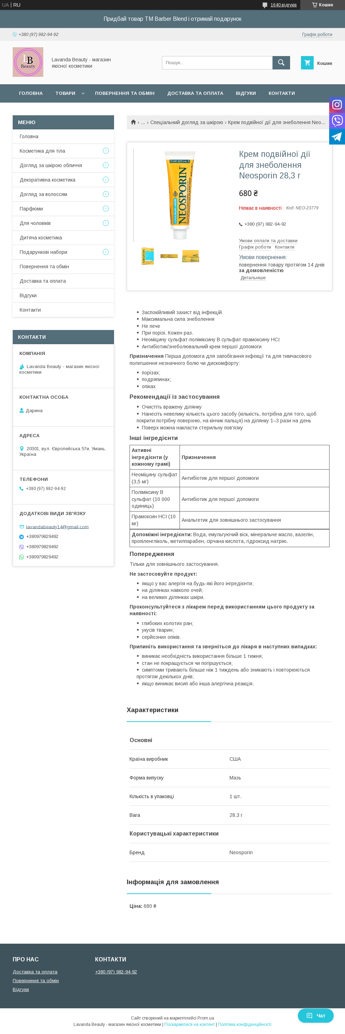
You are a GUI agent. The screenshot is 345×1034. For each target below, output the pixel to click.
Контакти (282, 93)
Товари (65, 93)
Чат (315, 1015)
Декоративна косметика (47, 180)
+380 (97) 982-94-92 (116, 971)
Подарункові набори (43, 252)
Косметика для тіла (42, 151)
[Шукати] (281, 62)
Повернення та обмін (125, 93)
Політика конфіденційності (244, 1024)
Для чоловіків (35, 223)
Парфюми (31, 209)
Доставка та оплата (195, 93)
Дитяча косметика (41, 237)
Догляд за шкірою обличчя (51, 165)
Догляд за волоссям (43, 194)
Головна (31, 93)
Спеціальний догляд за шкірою (186, 122)
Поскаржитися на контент (189, 1024)
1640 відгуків (284, 4)
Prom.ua (205, 1018)
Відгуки (246, 93)
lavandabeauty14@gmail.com (57, 526)
